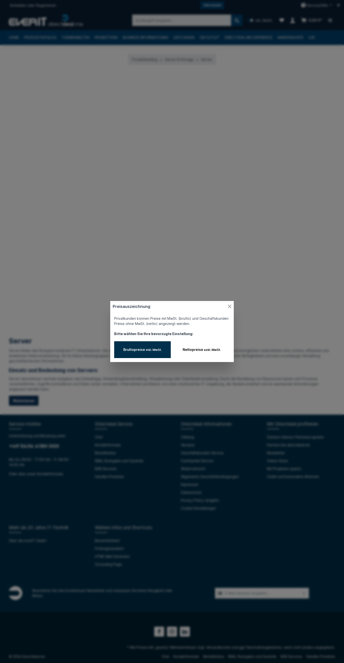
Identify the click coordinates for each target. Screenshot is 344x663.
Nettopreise (202, 349)
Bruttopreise (142, 349)
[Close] (230, 306)
